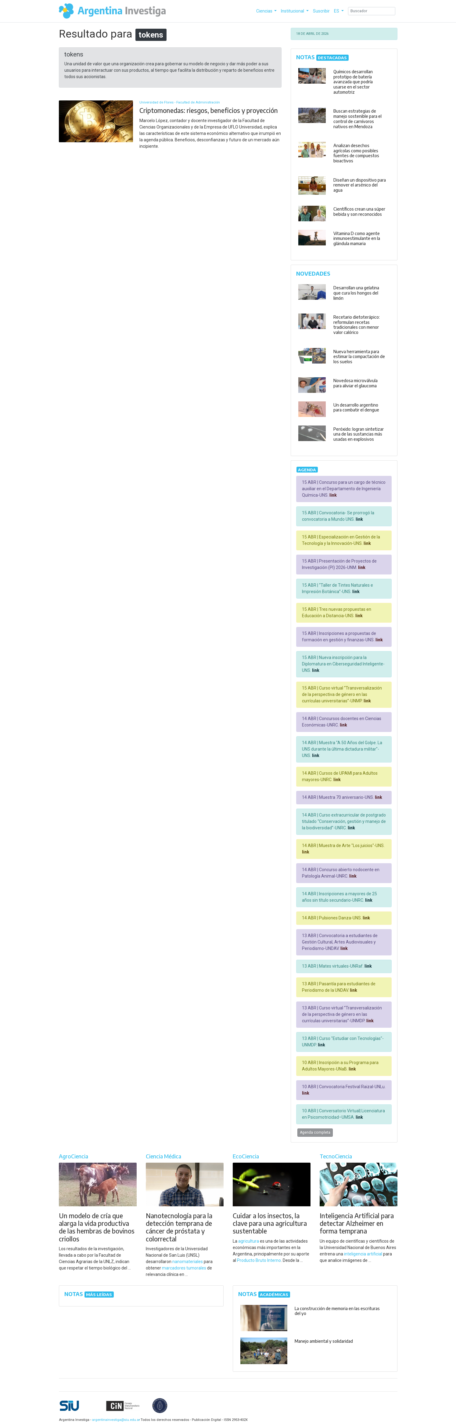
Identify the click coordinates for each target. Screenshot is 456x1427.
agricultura (248, 1241)
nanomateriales (187, 1261)
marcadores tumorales (184, 1268)
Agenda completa (315, 1132)
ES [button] (337, 11)
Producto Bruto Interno (259, 1260)
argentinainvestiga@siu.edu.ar (115, 1420)
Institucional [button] (293, 11)
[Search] (371, 11)
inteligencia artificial (363, 1253)
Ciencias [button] (264, 11)
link (333, 495)
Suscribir (321, 11)
